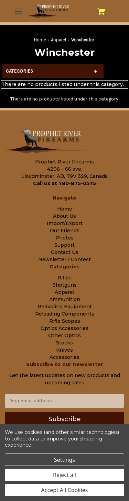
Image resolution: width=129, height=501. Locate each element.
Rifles (64, 278)
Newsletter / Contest (64, 259)
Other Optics (64, 335)
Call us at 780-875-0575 (64, 183)
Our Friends (64, 230)
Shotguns (65, 285)
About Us (64, 216)
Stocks (64, 343)
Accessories (64, 357)
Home (64, 209)
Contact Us (64, 252)
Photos (64, 238)
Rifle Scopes (64, 321)
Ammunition (64, 299)
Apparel (64, 292)
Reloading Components (64, 314)
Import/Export (65, 223)
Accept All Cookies (64, 490)
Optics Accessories (64, 328)
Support (64, 245)
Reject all (64, 475)
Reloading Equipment (64, 306)
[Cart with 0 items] (101, 11)
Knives (64, 350)
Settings (64, 459)
